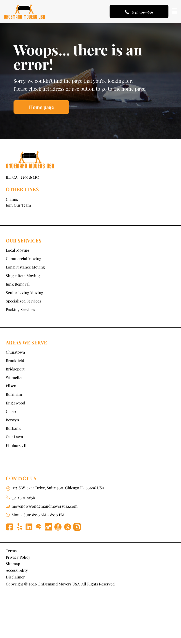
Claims (12, 199)
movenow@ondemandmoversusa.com (44, 506)
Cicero (11, 411)
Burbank (13, 428)
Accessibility (17, 570)
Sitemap (13, 563)
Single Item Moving (23, 275)
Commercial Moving (23, 258)
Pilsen (11, 385)
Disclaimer (15, 576)
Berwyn (12, 419)
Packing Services (20, 309)
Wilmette (13, 377)
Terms (11, 550)
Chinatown (15, 352)
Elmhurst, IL (16, 445)
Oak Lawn (14, 436)
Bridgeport (15, 368)
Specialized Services (23, 300)
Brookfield (15, 360)
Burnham (14, 394)
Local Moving (17, 250)
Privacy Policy (18, 557)
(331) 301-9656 (23, 497)
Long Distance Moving (25, 266)
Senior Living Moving (24, 292)
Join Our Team (18, 205)
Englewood (15, 402)
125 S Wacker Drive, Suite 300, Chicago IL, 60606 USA (58, 487)
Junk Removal (18, 284)
